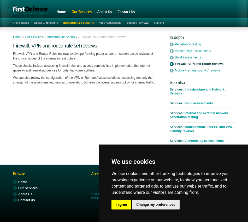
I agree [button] (121, 204)
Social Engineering (46, 22)
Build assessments (188, 57)
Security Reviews (138, 22)
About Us (104, 11)
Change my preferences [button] (155, 204)
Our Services (81, 11)
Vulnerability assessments (193, 51)
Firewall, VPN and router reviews (199, 64)
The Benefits (21, 22)
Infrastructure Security (78, 22)
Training (159, 22)
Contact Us (126, 11)
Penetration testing (188, 44)
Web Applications (110, 22)
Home (61, 11)
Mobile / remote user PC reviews (197, 70)
